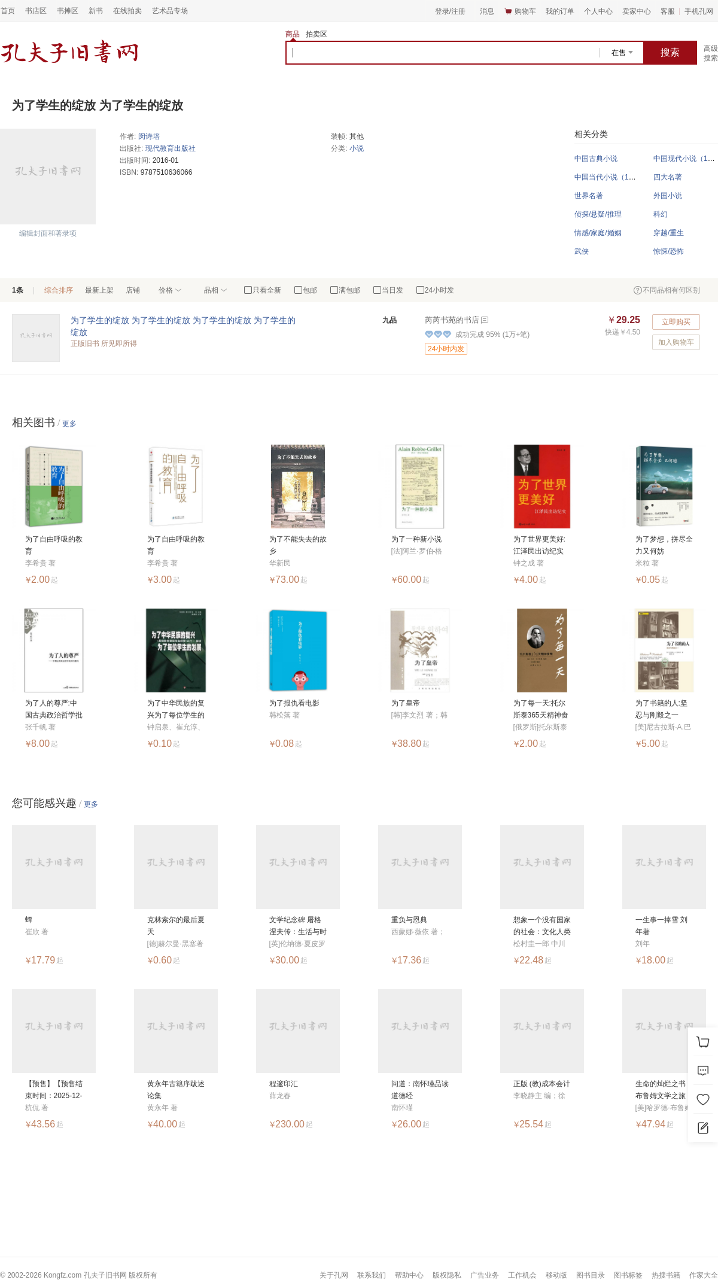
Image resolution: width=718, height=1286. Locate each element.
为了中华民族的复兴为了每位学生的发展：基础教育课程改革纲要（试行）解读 (176, 710)
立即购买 (676, 322)
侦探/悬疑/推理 (598, 214)
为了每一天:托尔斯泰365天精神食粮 (540, 710)
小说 (356, 148)
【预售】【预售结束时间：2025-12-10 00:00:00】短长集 (54, 1091)
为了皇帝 (405, 703)
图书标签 (628, 1275)
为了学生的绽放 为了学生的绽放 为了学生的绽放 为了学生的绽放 (183, 326)
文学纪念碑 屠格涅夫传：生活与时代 (298, 927)
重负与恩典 (409, 920)
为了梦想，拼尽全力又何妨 (664, 545)
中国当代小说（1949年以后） (622, 177)
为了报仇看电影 (294, 703)
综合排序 (58, 290)
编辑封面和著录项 (48, 233)
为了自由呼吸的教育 (54, 545)
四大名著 (667, 177)
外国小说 (667, 195)
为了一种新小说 (416, 539)
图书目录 (590, 1275)
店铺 (133, 290)
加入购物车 (676, 342)
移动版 (556, 1275)
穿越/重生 (668, 233)
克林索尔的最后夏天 (176, 926)
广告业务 (484, 1275)
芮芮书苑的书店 (452, 319)
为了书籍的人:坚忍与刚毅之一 (661, 709)
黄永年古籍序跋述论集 (176, 1090)
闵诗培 (149, 136)
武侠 (581, 251)
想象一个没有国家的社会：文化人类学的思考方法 (542, 927)
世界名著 (588, 195)
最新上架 (99, 290)
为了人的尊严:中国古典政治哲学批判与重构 (54, 710)
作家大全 (703, 1275)
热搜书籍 (666, 1275)
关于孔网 (334, 1275)
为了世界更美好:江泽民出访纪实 (539, 545)
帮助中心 (409, 1275)
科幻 (660, 214)
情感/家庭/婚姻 (598, 233)
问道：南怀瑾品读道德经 (420, 1090)
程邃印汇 (283, 1084)
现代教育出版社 (170, 148)
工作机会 (522, 1275)
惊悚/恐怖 (668, 251)
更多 (69, 423)
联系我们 (371, 1275)
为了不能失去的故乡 (298, 545)
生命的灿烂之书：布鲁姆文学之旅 (664, 1090)
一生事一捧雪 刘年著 (661, 926)
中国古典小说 (595, 158)
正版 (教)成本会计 (541, 1084)
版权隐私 (447, 1275)
